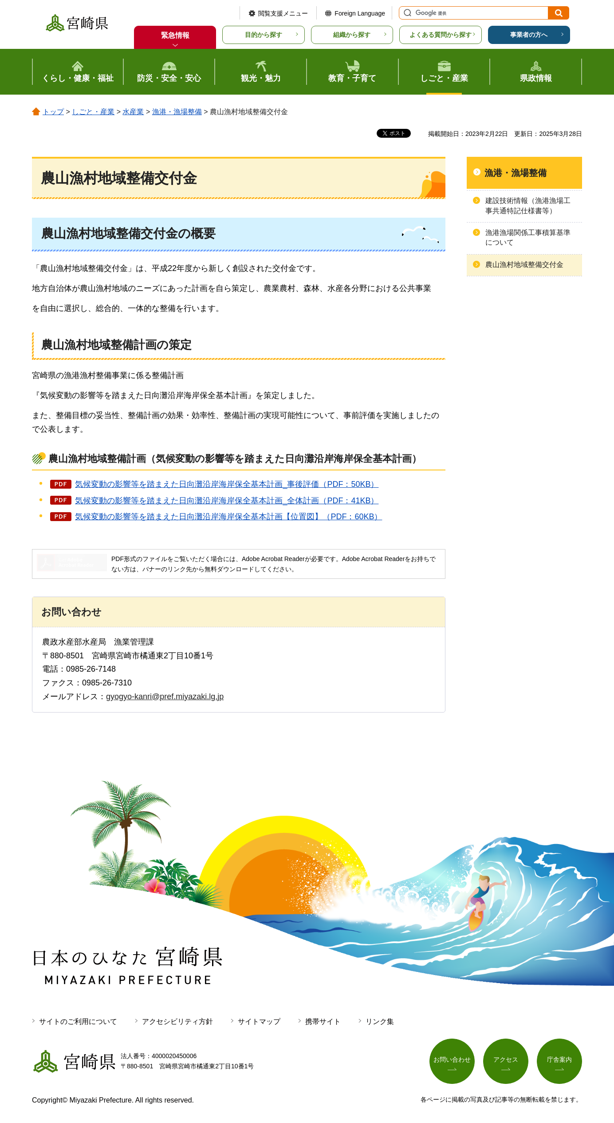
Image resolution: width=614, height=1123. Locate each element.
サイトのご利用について (78, 1021)
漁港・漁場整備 (177, 111)
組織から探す (351, 34)
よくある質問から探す (440, 34)
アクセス (505, 1059)
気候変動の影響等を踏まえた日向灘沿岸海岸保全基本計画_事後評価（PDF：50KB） (226, 484)
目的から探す (263, 34)
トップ (53, 111)
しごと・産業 (93, 111)
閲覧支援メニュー (283, 13)
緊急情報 (175, 35)
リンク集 (380, 1021)
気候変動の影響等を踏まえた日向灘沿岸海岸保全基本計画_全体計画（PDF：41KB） (226, 500)
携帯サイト (323, 1021)
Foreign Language (360, 13)
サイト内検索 (406, 13)
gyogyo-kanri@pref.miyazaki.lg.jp (165, 696)
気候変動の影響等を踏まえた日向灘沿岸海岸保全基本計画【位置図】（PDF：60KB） (228, 516)
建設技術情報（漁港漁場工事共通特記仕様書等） (528, 205)
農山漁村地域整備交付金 (524, 264)
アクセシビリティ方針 (177, 1021)
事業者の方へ (528, 34)
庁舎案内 (559, 1059)
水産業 (133, 111)
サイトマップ (259, 1021)
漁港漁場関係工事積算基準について (528, 237)
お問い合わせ (452, 1059)
